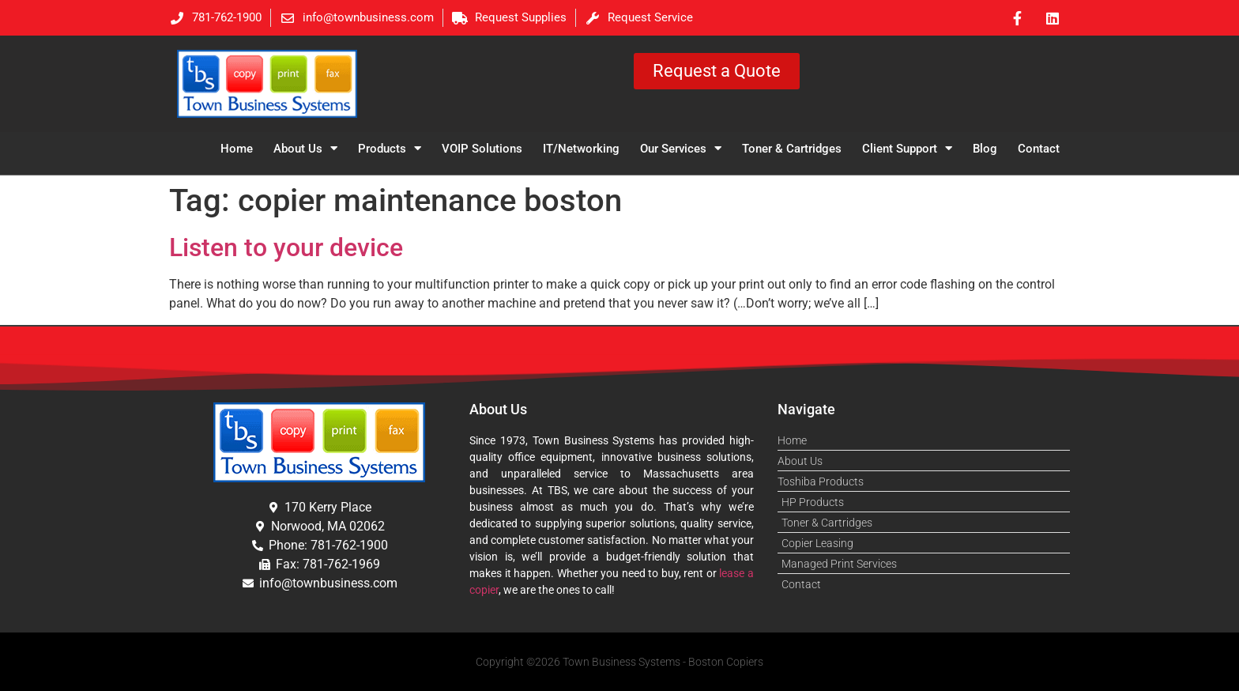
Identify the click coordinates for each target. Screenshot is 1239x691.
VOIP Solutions (482, 149)
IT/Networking (581, 149)
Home (236, 149)
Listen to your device (286, 247)
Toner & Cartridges (792, 149)
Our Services (680, 148)
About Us (305, 148)
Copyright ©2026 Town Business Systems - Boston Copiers (619, 661)
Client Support (907, 148)
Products (389, 148)
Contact (1039, 149)
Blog (985, 149)
